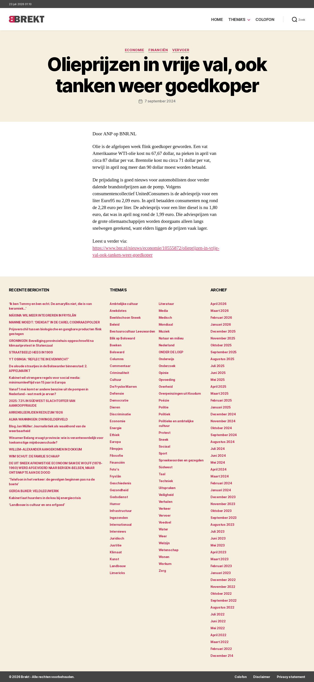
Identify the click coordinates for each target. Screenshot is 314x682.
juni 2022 (218, 621)
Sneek (163, 439)
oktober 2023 (221, 510)
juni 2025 (218, 372)
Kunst (114, 559)
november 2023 (223, 503)
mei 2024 (218, 462)
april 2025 (218, 386)
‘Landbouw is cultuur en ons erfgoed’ (37, 504)
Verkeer (165, 508)
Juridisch (117, 538)
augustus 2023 (222, 524)
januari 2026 (221, 324)
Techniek (166, 481)
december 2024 (223, 414)
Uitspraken (167, 487)
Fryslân (115, 476)
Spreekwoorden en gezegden (181, 460)
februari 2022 (221, 648)
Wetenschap (168, 550)
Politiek (164, 414)
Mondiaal (166, 324)
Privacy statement (291, 676)
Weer (163, 536)
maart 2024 (220, 476)
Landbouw (118, 566)
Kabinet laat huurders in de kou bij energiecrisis (45, 497)
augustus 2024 (223, 441)
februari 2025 (221, 400)
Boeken (115, 345)
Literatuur (166, 303)
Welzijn (164, 543)
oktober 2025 (221, 345)
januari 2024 (221, 490)
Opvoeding (167, 379)
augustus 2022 (222, 607)
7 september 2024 (160, 101)
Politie (163, 407)
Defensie (117, 393)
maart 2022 (219, 641)
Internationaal (121, 524)
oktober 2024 (221, 428)
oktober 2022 (221, 593)
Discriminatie (120, 414)
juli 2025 (218, 365)
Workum (165, 563)
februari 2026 (221, 317)
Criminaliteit (119, 372)
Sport (163, 453)
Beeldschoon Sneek (125, 317)
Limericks (117, 572)
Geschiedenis (120, 483)
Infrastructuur (121, 510)
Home (217, 19)
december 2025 (223, 331)
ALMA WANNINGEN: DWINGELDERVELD (38, 419)
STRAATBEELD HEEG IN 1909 (31, 352)
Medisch (165, 317)
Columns (117, 359)
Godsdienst (119, 497)
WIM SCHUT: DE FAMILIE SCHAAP (34, 456)
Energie (116, 428)
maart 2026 (220, 310)
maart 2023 (219, 559)
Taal (162, 474)
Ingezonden (119, 517)
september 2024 (224, 434)
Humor (115, 503)
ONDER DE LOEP (171, 352)
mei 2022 (218, 628)
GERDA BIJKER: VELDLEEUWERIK (34, 491)
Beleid (114, 324)
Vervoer (180, 50)
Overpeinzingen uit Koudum (180, 393)
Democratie (119, 400)
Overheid (166, 386)
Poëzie (164, 400)
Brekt (25, 676)
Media (163, 310)
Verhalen (165, 501)
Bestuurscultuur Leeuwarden (132, 331)
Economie (134, 50)
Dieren (115, 407)
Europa (115, 441)
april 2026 (218, 303)
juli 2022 (218, 614)
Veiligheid (166, 494)
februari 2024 (221, 483)
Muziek (164, 331)
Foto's (114, 469)
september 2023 (224, 517)
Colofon (264, 19)
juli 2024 (218, 448)
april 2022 (218, 635)
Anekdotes (118, 310)
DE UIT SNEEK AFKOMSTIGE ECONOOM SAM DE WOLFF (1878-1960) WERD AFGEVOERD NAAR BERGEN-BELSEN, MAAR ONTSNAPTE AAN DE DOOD (55, 467)
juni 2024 (218, 455)
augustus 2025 (222, 359)
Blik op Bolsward (122, 338)
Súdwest (165, 467)
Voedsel (165, 522)
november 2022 (223, 586)
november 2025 (223, 338)
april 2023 (218, 552)
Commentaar (120, 365)
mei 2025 (218, 379)
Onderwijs (166, 359)
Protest (164, 432)
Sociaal (164, 446)
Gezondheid (119, 490)
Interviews (118, 531)
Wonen (164, 556)
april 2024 (218, 469)
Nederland (167, 345)
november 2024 (223, 421)
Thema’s (236, 19)
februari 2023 (221, 566)
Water (163, 529)
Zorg (162, 570)
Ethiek (114, 434)
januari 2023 (221, 572)
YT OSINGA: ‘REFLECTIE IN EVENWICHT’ (39, 359)
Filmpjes (116, 448)
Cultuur (115, 379)
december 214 (222, 655)
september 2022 (224, 600)
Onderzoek (167, 365)
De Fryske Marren (123, 386)
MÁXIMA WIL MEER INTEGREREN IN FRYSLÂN (42, 315)
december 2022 (223, 579)
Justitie (116, 545)
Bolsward (117, 352)
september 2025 (224, 352)
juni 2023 (218, 538)
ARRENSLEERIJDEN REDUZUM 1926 (36, 412)
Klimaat (116, 552)
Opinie (163, 372)
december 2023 (223, 497)
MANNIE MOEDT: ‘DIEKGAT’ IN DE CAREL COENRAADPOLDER (54, 322)
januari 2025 (221, 407)
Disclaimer (261, 676)
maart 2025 (219, 393)
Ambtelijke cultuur (124, 303)
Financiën (158, 50)
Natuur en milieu (171, 338)
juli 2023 (218, 531)
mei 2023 (218, 545)
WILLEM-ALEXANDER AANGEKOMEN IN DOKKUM (45, 449)
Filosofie (116, 455)
